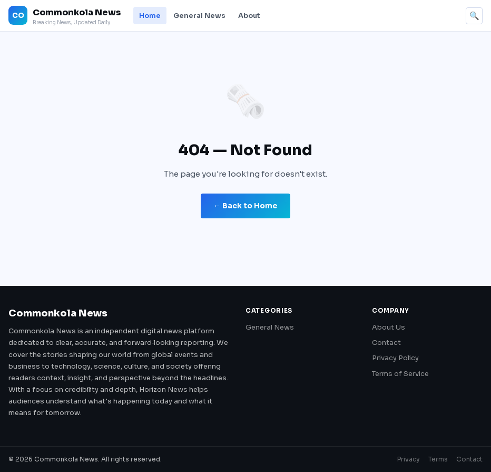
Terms (438, 459)
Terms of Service (400, 373)
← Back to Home (245, 205)
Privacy (408, 459)
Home (150, 15)
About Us (388, 327)
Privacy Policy (395, 357)
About (249, 15)
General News (199, 15)
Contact (386, 342)
